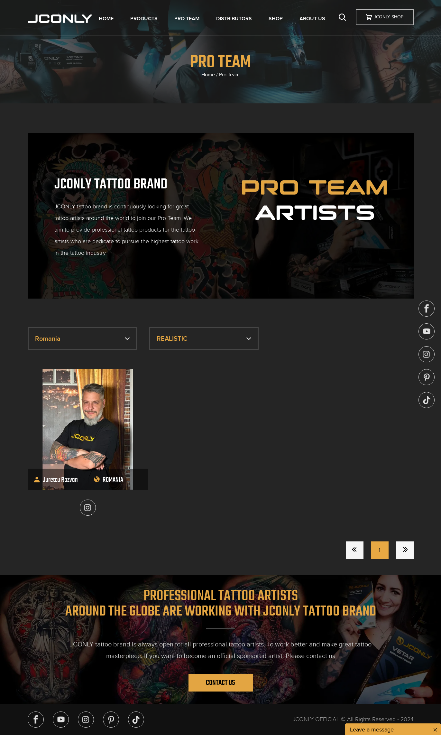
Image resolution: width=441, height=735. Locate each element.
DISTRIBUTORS (234, 19)
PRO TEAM (186, 19)
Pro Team (229, 74)
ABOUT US (312, 19)
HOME (106, 19)
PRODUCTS (144, 19)
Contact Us (220, 682)
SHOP (276, 19)
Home (208, 74)
